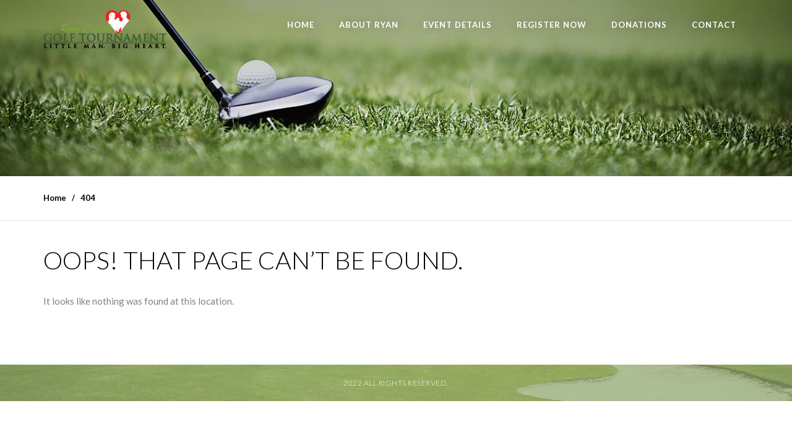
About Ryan (368, 25)
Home (300, 25)
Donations (639, 25)
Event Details (457, 25)
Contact (714, 25)
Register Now (552, 25)
